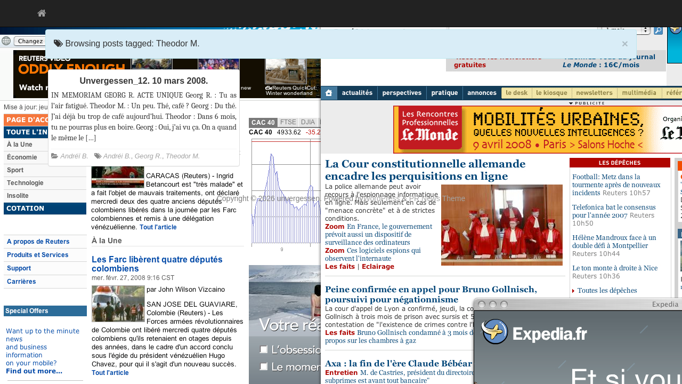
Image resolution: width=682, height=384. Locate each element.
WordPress (381, 198)
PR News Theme (437, 198)
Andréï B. (75, 156)
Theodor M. (183, 156)
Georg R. (148, 156)
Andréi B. (117, 156)
